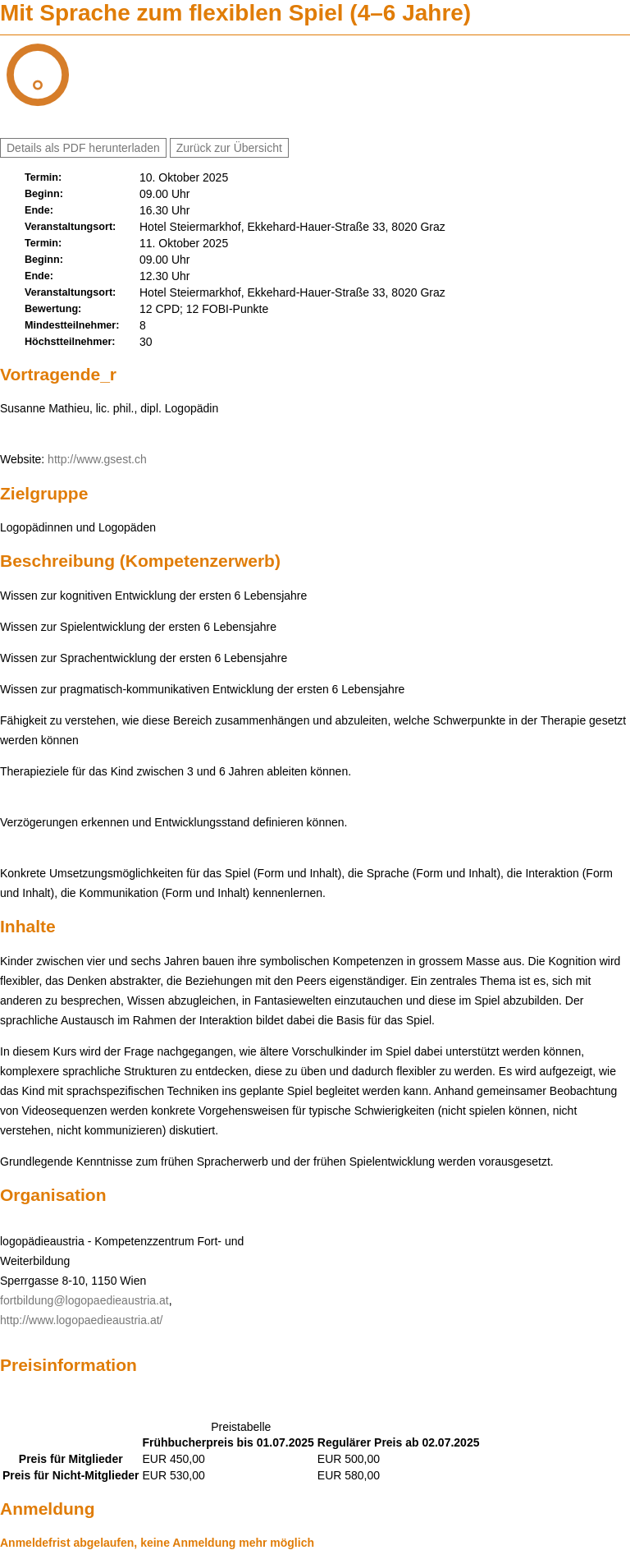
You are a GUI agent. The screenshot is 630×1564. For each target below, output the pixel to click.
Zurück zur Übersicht (229, 147)
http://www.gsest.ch (97, 459)
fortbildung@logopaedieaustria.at (84, 1300)
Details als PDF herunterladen (83, 147)
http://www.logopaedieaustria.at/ (81, 1320)
